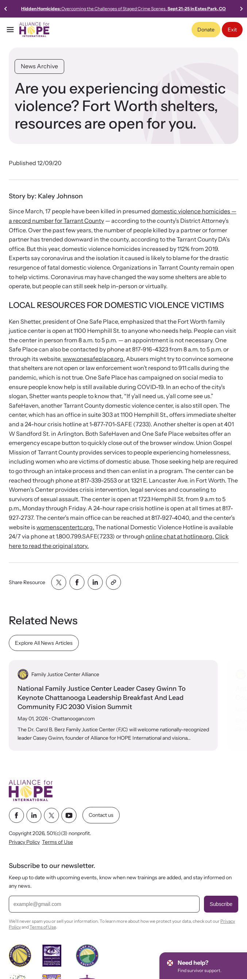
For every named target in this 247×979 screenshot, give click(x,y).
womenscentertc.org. (65, 527)
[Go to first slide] (241, 8)
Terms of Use (57, 842)
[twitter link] (51, 815)
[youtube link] (69, 815)
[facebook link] (16, 815)
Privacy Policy (24, 842)
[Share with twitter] (58, 582)
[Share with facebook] (77, 582)
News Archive (39, 66)
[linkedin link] (34, 815)
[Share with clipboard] (113, 582)
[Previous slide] (5, 8)
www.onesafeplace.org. (94, 358)
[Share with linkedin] (95, 582)
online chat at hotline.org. (180, 536)
